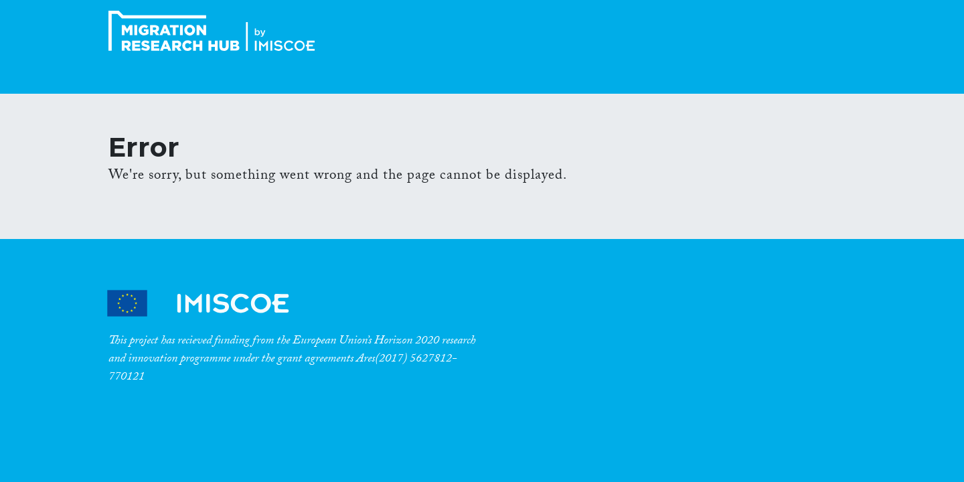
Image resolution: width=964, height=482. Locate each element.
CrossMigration (215, 31)
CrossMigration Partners (209, 303)
